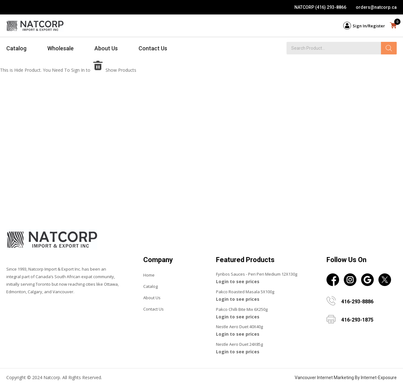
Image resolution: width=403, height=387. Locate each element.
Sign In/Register (369, 26)
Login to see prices (237, 281)
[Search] (389, 48)
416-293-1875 (357, 320)
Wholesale (60, 48)
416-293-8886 (357, 302)
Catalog (16, 48)
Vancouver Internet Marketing (324, 377)
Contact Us (153, 48)
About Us (106, 48)
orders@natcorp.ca (376, 7)
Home (149, 275)
